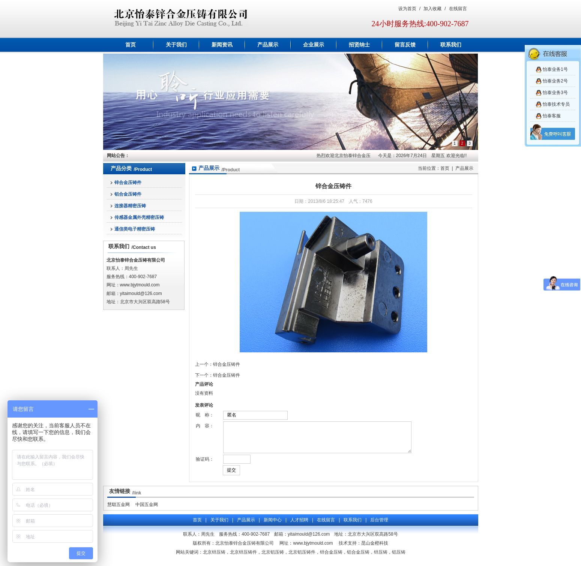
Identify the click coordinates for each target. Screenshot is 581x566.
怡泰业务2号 (555, 81)
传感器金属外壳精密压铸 (139, 217)
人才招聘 (299, 525)
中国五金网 (146, 510)
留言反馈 (405, 45)
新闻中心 (273, 525)
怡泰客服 (552, 115)
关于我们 (176, 45)
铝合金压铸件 (127, 194)
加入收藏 (432, 8)
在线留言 (458, 8)
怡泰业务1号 (555, 69)
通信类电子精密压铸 (134, 229)
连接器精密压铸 (130, 205)
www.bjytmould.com (140, 284)
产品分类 (121, 168)
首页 (130, 45)
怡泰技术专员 (556, 104)
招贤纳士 (359, 45)
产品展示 (267, 45)
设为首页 (407, 8)
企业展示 (313, 45)
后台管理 (379, 525)
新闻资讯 (222, 45)
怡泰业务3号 (555, 92)
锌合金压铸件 (127, 182)
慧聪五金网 (118, 510)
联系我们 (450, 45)
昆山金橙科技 (374, 548)
